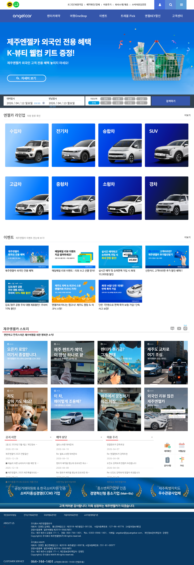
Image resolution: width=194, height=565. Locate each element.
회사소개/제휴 (121, 4)
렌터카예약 (53, 16)
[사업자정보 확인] (133, 527)
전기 (142, 102)
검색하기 (170, 101)
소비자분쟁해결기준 (91, 515)
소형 (118, 98)
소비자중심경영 (139, 4)
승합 (118, 102)
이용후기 (107, 4)
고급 (142, 98)
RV (106, 102)
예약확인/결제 (93, 4)
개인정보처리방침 (10, 515)
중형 (130, 98)
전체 (94, 102)
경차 (106, 98)
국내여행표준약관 (50, 515)
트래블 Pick (128, 16)
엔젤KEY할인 (153, 16)
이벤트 (103, 16)
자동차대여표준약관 (71, 515)
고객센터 (177, 16)
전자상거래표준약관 (31, 515)
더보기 (187, 115)
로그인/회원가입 (75, 4)
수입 (130, 102)
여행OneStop (78, 16)
